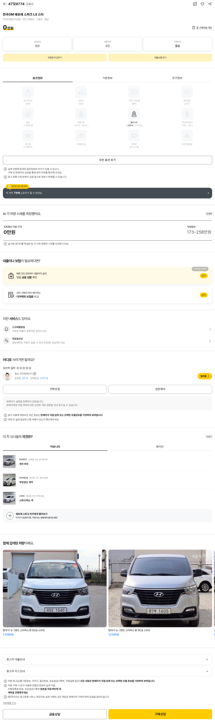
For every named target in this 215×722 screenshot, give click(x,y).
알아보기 (107, 275)
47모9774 (21, 4)
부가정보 (177, 78)
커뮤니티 (55, 446)
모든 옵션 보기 (107, 160)
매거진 (160, 446)
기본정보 (107, 78)
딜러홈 (203, 376)
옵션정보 (38, 78)
